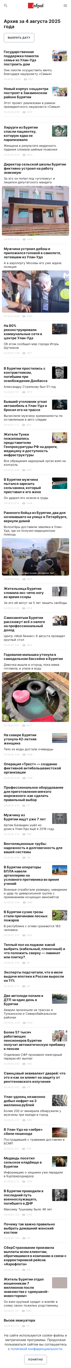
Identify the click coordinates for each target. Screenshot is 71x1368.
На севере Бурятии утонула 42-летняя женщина (20, 739)
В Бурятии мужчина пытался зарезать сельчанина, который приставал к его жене (22, 486)
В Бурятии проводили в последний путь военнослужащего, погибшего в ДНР (23, 1197)
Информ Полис (35, 5)
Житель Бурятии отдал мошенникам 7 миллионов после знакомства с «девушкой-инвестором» (26, 1287)
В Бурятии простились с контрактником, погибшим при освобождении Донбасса (25, 374)
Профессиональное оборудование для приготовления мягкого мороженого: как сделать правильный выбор (33, 793)
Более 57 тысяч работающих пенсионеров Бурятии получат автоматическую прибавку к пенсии (34, 1040)
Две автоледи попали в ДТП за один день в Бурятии (23, 1000)
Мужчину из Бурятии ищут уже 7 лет (25, 817)
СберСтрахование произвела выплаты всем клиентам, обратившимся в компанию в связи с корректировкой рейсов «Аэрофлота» (35, 1256)
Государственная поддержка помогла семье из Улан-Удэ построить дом (21, 58)
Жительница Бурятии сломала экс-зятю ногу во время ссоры (24, 593)
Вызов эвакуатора (19, 1320)
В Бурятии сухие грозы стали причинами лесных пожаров (26, 916)
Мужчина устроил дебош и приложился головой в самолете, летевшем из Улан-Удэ (32, 253)
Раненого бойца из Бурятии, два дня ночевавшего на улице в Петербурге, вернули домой (35, 517)
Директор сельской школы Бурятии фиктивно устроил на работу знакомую (35, 168)
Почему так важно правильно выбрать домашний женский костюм (29, 1228)
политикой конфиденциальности (36, 1349)
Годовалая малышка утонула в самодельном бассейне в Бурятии (33, 657)
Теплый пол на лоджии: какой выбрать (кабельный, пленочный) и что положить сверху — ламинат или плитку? (34, 951)
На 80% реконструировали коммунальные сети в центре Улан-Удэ (23, 332)
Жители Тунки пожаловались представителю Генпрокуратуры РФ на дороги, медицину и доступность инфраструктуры (30, 444)
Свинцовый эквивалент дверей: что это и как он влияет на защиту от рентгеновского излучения (35, 1077)
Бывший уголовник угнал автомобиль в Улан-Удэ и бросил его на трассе (25, 406)
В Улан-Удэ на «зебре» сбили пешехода (23, 1132)
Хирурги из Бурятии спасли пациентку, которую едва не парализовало (21, 133)
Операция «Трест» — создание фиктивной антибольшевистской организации (32, 768)
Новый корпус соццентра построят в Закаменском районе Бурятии (26, 93)
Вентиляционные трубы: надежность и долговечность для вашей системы (33, 848)
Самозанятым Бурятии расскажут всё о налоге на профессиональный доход (24, 624)
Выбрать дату (19, 37)
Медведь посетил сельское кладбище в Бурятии (23, 1162)
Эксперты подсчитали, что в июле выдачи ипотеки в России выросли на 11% (34, 976)
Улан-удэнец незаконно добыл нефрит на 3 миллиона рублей (24, 1101)
